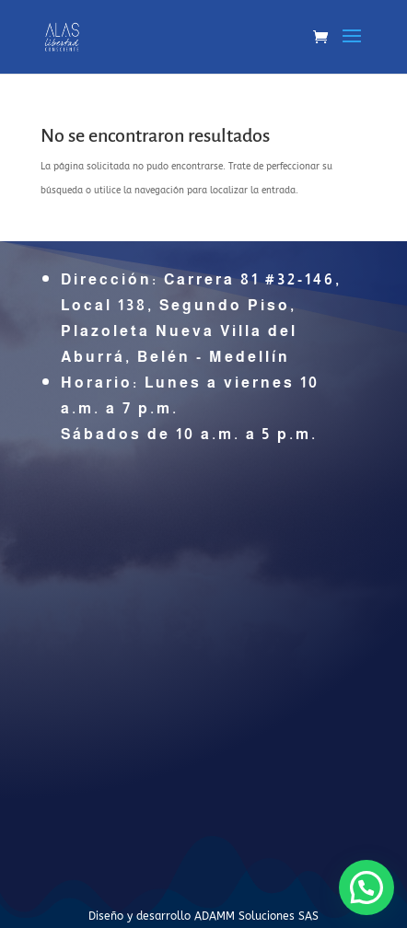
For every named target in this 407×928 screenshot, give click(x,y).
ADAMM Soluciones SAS (256, 916)
